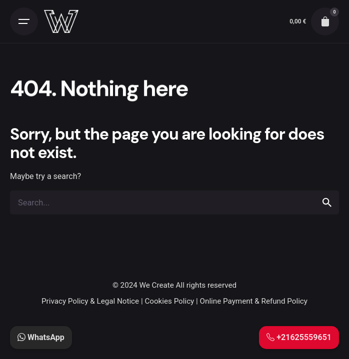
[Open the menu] (24, 21)
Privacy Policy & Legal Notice (90, 301)
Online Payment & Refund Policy (254, 301)
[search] (327, 202)
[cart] (325, 21)
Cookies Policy (169, 301)
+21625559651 (299, 337)
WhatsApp (41, 337)
